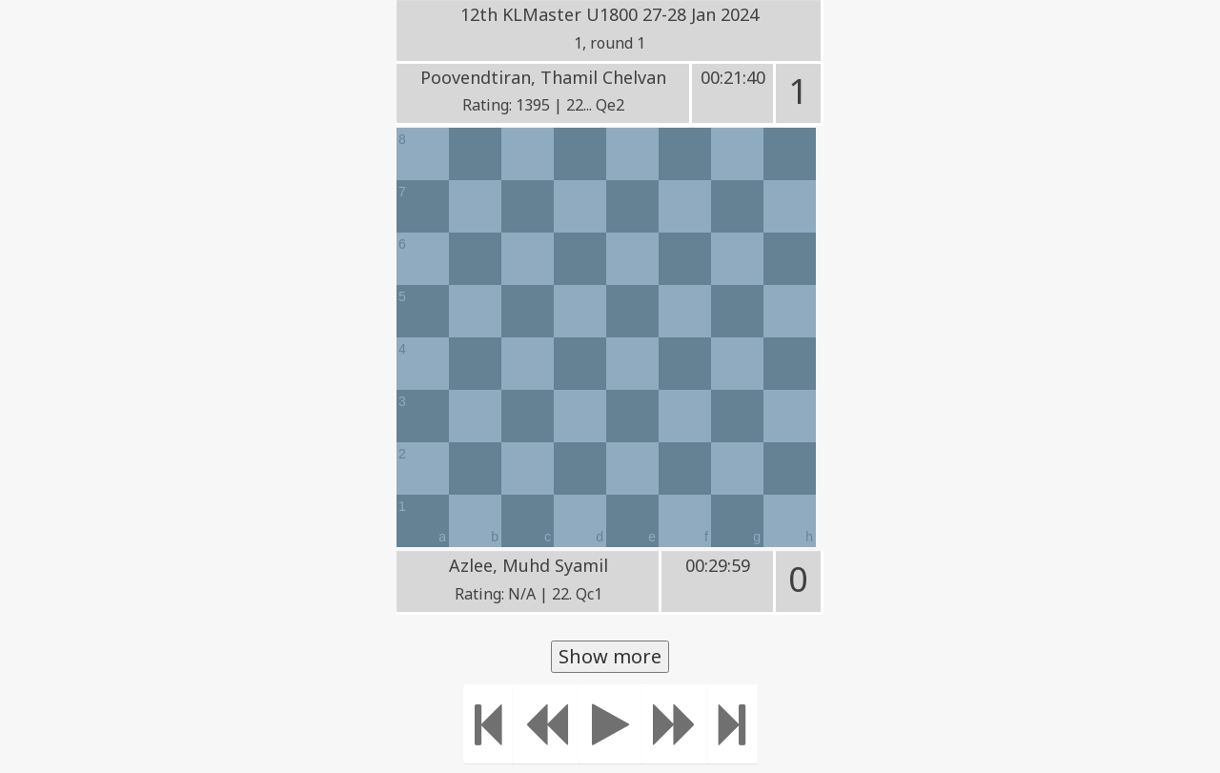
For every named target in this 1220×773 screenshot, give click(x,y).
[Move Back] (546, 723)
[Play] (610, 723)
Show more (610, 656)
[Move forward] (674, 723)
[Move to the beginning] (488, 723)
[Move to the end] (732, 723)
